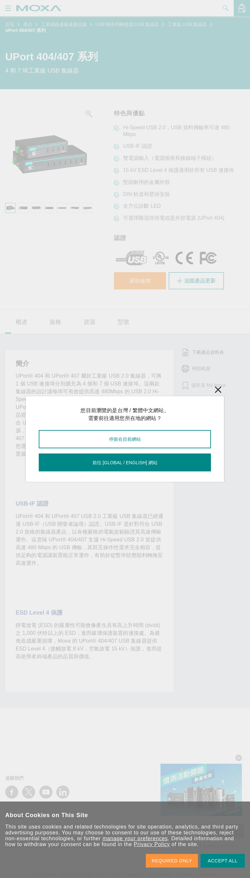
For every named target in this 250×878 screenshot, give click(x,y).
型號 (123, 322)
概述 (21, 322)
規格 (55, 322)
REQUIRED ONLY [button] (172, 860)
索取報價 (140, 281)
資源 (89, 322)
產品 (27, 24)
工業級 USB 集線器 (187, 24)
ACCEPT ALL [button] (223, 860)
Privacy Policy (152, 844)
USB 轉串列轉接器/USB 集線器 (127, 24)
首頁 (9, 24)
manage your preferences (135, 838)
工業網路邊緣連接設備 (64, 24)
